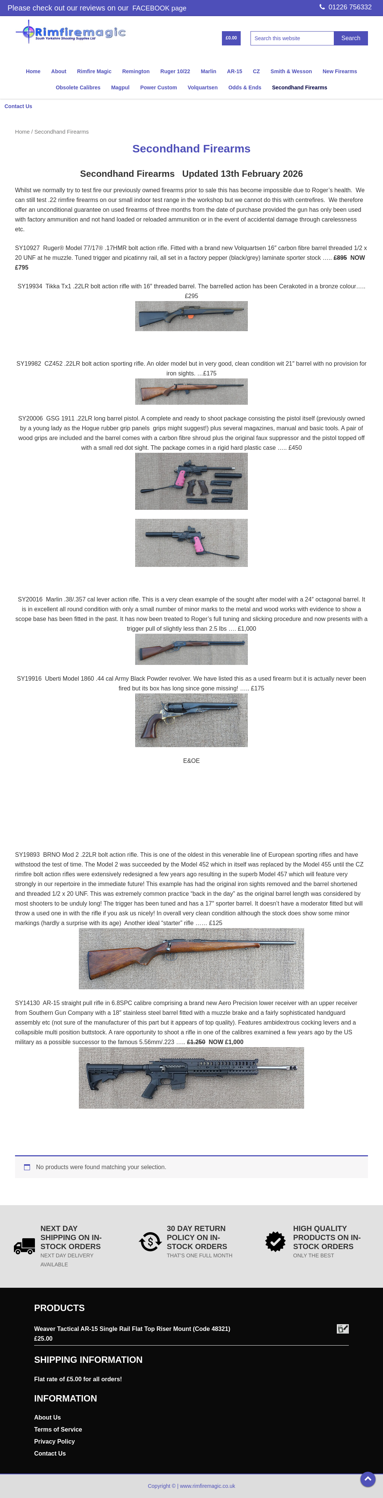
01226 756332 (346, 7)
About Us (47, 1417)
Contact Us (50, 1453)
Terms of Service (58, 1429)
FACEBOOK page (159, 8)
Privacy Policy (54, 1441)
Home (22, 132)
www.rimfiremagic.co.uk (207, 1486)
